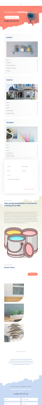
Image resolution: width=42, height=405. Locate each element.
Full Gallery (33, 278)
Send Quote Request (29, 193)
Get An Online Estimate (11, 21)
